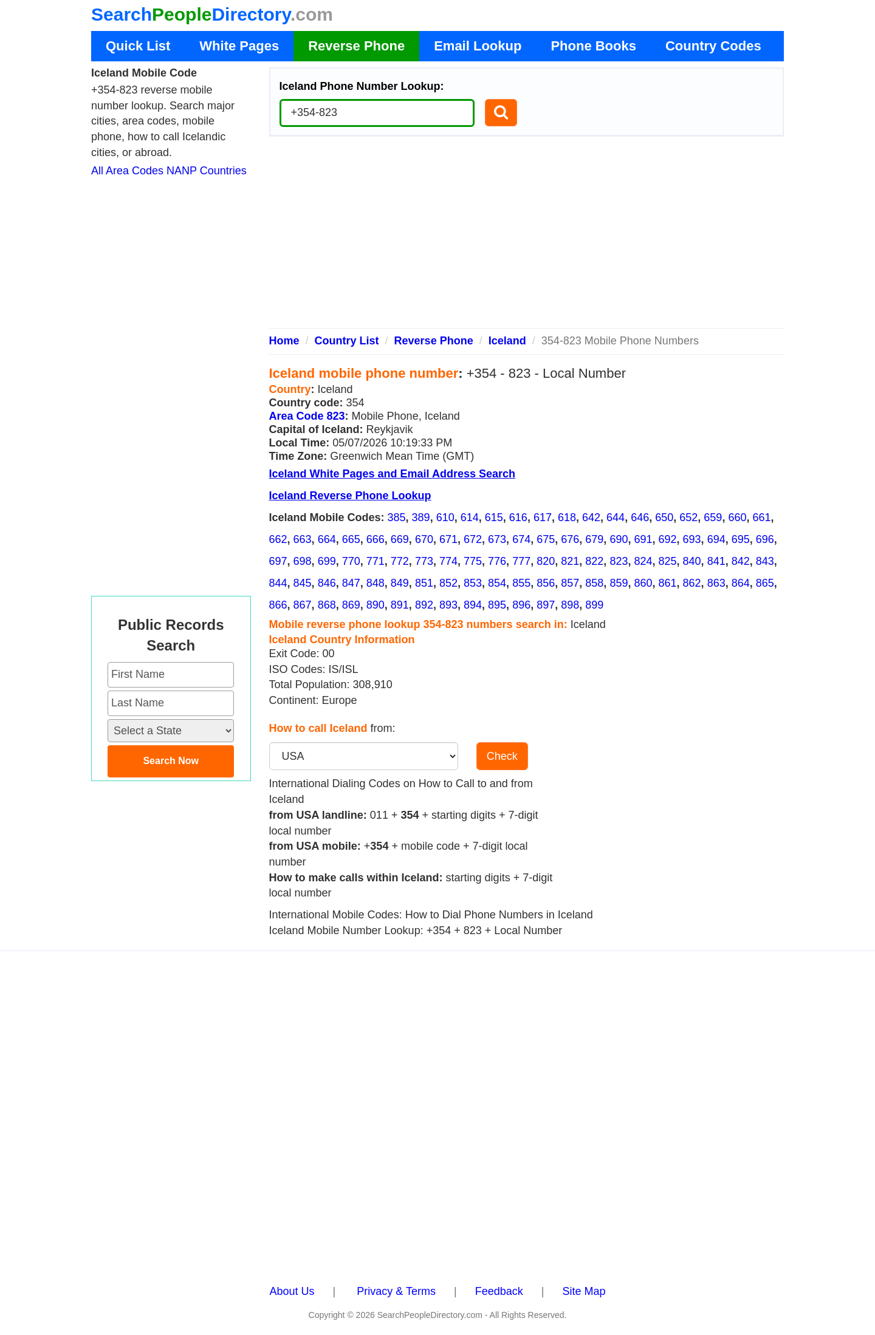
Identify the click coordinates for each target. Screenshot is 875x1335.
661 (761, 517)
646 (640, 517)
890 (375, 605)
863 (716, 583)
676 (570, 539)
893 (448, 605)
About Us (292, 1291)
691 (643, 539)
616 (518, 517)
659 (713, 517)
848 (375, 583)
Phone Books (593, 45)
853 (473, 583)
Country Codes (713, 45)
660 (737, 517)
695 (741, 539)
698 (302, 561)
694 (716, 539)
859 (618, 583)
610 (445, 517)
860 (643, 583)
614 (470, 517)
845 (302, 583)
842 (741, 561)
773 (424, 561)
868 (327, 605)
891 (400, 605)
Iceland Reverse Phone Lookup (350, 496)
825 (668, 561)
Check (502, 756)
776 (497, 561)
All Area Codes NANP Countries (169, 171)
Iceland (507, 341)
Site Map (583, 1291)
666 (375, 539)
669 (400, 539)
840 (692, 561)
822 (594, 561)
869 (351, 605)
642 (591, 517)
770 (351, 561)
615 (494, 517)
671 (448, 539)
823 (618, 561)
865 (765, 583)
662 (278, 539)
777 (521, 561)
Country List (347, 341)
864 (741, 583)
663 (302, 539)
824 (643, 561)
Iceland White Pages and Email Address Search (392, 474)
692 (668, 539)
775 (473, 561)
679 (594, 539)
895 (497, 605)
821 (570, 561)
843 (765, 561)
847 (351, 583)
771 (375, 561)
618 (567, 517)
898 (570, 605)
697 (278, 561)
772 (400, 561)
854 (497, 583)
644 (615, 517)
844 (278, 583)
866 (278, 605)
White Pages (239, 45)
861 (668, 583)
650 (664, 517)
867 (302, 605)
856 (546, 583)
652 (688, 517)
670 (424, 539)
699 (327, 561)
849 (400, 583)
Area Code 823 (307, 416)
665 (351, 539)
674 (521, 539)
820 (546, 561)
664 (327, 539)
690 (618, 539)
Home (284, 341)
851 (424, 583)
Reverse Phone (356, 45)
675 (546, 539)
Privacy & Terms (396, 1291)
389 (421, 517)
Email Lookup (477, 45)
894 (473, 605)
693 (692, 539)
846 (327, 583)
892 (424, 605)
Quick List (138, 45)
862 (692, 583)
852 (448, 583)
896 (521, 605)
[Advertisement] (526, 237)
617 (543, 517)
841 (716, 561)
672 (473, 539)
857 (570, 583)
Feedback (499, 1291)
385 (397, 517)
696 (765, 539)
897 (546, 605)
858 (594, 583)
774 (448, 561)
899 (594, 605)
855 (521, 583)
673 (497, 539)
